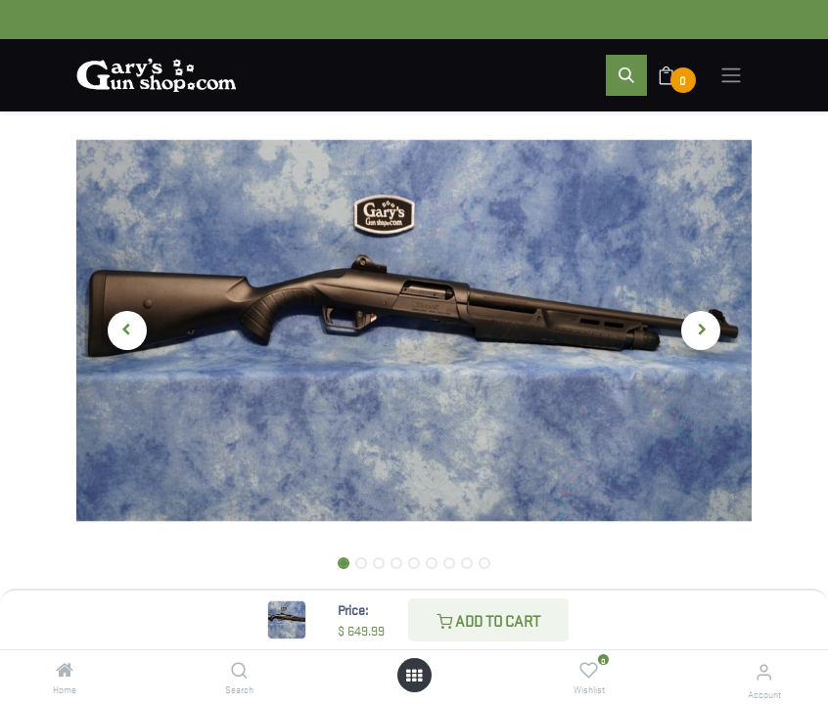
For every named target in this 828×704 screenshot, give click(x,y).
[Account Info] (764, 671)
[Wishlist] (589, 670)
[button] (626, 75)
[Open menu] (414, 675)
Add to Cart (488, 620)
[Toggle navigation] (731, 75)
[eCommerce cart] (679, 75)
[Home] (64, 670)
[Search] (239, 670)
